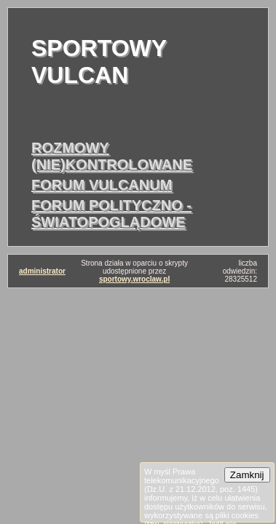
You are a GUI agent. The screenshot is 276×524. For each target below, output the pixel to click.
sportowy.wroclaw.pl (134, 279)
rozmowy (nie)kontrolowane (111, 156)
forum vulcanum (101, 185)
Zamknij (247, 474)
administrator (42, 271)
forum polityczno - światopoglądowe (111, 213)
